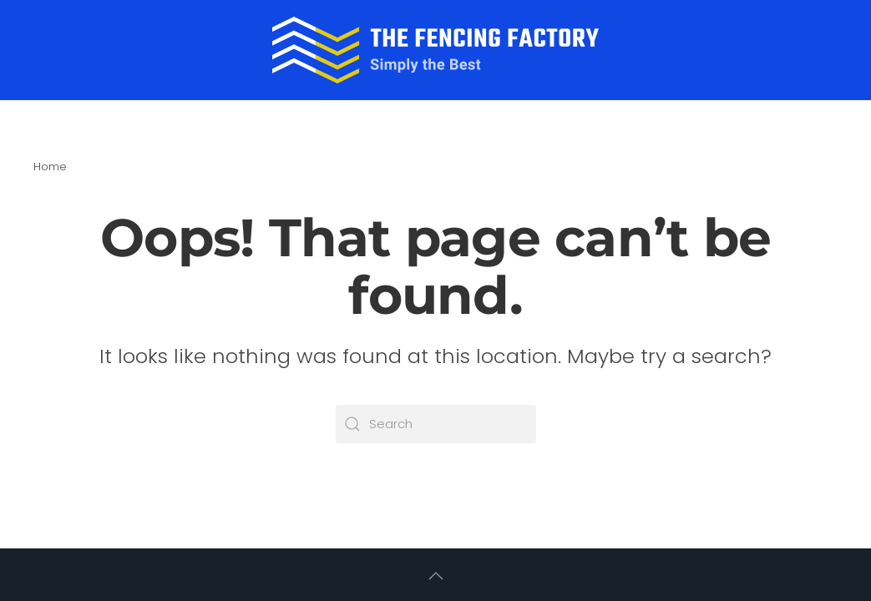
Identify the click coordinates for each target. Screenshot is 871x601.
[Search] (436, 424)
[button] (436, 576)
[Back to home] (435, 50)
